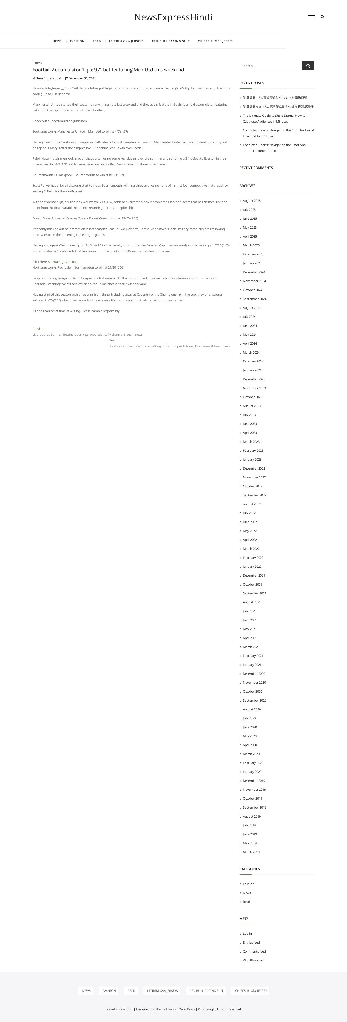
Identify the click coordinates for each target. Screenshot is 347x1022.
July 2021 (249, 611)
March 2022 (251, 548)
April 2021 (250, 638)
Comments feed (254, 951)
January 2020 (252, 772)
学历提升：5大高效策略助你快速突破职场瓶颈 (275, 97)
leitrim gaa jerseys (157, 41)
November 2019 (254, 789)
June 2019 (250, 834)
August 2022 (252, 504)
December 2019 (254, 780)
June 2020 (250, 727)
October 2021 (252, 584)
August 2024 (252, 308)
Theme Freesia (165, 1009)
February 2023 (253, 450)
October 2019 (252, 798)
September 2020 (254, 700)
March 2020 (251, 754)
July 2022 (249, 513)
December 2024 (254, 272)
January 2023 (252, 459)
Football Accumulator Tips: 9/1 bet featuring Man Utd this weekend (108, 70)
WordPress (187, 1009)
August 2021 (252, 602)
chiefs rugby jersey (246, 41)
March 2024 (251, 352)
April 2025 (250, 236)
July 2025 (249, 209)
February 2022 (253, 557)
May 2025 (250, 227)
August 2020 (252, 709)
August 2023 (252, 406)
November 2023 (254, 388)
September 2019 (254, 807)
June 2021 (250, 620)
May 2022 (250, 531)
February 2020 (253, 763)
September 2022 (254, 495)
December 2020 (254, 673)
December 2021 (254, 575)
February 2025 (253, 254)
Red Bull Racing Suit (201, 41)
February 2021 (253, 656)
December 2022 (254, 468)
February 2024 (253, 361)
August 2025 (252, 200)
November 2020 (254, 682)
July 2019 (249, 825)
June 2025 (250, 218)
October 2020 (252, 691)
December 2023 (254, 379)
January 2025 (252, 263)
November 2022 (254, 477)
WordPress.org (253, 960)
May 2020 (250, 736)
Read (127, 41)
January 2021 (252, 664)
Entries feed (251, 942)
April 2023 (250, 432)
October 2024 (252, 290)
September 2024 (254, 299)
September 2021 (254, 593)
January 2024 (252, 370)
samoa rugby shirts (62, 261)
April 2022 (250, 540)
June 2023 (250, 424)
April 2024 (250, 343)
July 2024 (249, 316)
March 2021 (251, 647)
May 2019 (250, 843)
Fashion (107, 41)
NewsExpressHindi (173, 17)
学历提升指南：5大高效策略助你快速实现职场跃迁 (278, 106)
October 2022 (252, 486)
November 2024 (254, 281)
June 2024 (250, 325)
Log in (247, 933)
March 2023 (251, 441)
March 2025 (251, 245)
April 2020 (250, 745)
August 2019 (252, 816)
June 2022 (250, 522)
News (88, 41)
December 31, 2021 (80, 78)
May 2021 (250, 629)
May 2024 (250, 334)
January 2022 (252, 566)
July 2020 (249, 718)
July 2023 (249, 415)
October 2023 (252, 397)
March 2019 (251, 852)
